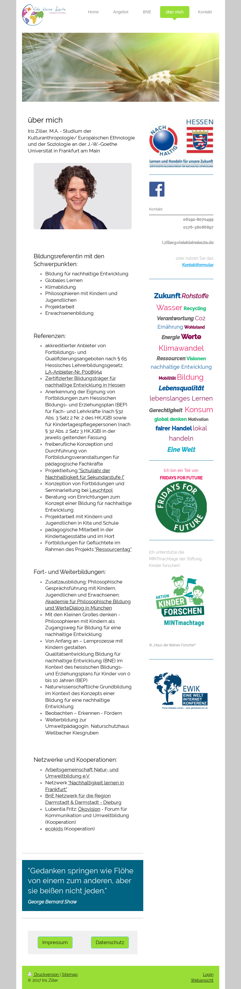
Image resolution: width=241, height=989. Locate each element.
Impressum (55, 942)
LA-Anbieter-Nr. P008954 (73, 372)
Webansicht (202, 980)
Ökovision (89, 809)
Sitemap (70, 974)
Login (208, 974)
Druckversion (44, 974)
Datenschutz (110, 942)
